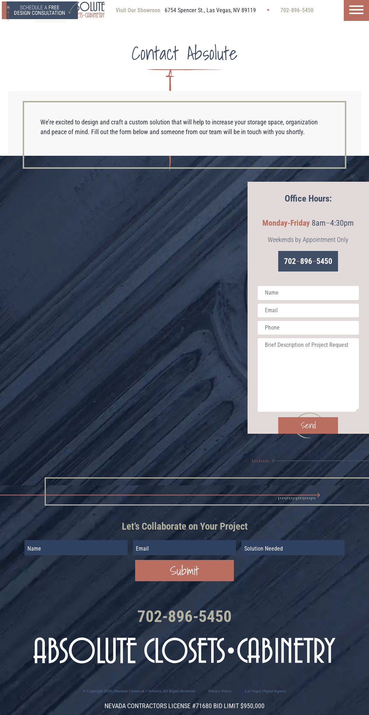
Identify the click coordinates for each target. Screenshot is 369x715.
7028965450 (308, 261)
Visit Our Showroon (138, 10)
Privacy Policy (219, 691)
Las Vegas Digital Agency (265, 691)
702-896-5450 (297, 10)
